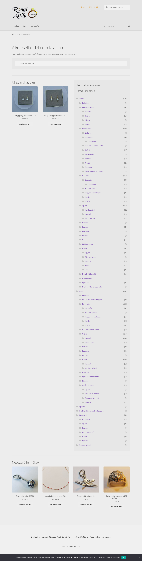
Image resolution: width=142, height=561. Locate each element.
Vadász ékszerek (88, 385)
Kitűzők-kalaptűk (92, 394)
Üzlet (25, 26)
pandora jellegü (91, 368)
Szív (86, 270)
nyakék (82, 406)
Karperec (85, 231)
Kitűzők (85, 355)
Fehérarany (86, 128)
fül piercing (92, 141)
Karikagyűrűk (90, 210)
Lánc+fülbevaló (88, 432)
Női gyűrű (89, 214)
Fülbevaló (89, 111)
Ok (123, 557)
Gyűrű (87, 116)
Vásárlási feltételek (64, 537)
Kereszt (88, 261)
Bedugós (88, 180)
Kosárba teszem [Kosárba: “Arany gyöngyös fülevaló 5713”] (24, 124)
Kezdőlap (15, 26)
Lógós (87, 201)
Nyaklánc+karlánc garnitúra (92, 287)
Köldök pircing (87, 244)
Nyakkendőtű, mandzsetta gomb (92, 411)
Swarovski (83, 415)
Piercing (85, 381)
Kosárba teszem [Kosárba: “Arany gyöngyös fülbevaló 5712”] (55, 124)
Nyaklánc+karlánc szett (94, 171)
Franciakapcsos (91, 188)
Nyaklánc (88, 167)
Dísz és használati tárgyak (92, 300)
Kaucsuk (85, 235)
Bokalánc (85, 103)
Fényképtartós (90, 257)
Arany (81, 99)
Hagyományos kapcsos (93, 193)
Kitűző (87, 120)
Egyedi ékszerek (88, 107)
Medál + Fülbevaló (89, 274)
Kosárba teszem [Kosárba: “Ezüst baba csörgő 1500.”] (25, 505)
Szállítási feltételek (81, 537)
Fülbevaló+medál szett (94, 146)
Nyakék (85, 441)
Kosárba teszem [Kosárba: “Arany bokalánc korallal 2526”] (55, 505)
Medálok (88, 402)
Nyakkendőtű (87, 278)
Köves (87, 265)
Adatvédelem (95, 537)
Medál (87, 124)
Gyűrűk (88, 389)
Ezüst (81, 291)
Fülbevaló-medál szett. (91, 330)
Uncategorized (85, 445)
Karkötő (88, 158)
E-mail (83, 7)
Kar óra (85, 223)
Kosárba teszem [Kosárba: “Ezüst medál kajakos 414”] (86, 505)
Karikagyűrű (89, 154)
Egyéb (87, 253)
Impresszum (106, 537)
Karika (87, 197)
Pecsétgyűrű (90, 218)
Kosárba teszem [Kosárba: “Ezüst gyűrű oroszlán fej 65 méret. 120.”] (116, 507)
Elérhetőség (36, 26)
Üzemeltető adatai (49, 537)
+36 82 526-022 (93, 7)
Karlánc (85, 227)
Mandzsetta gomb (92, 398)
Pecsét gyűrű (90, 342)
